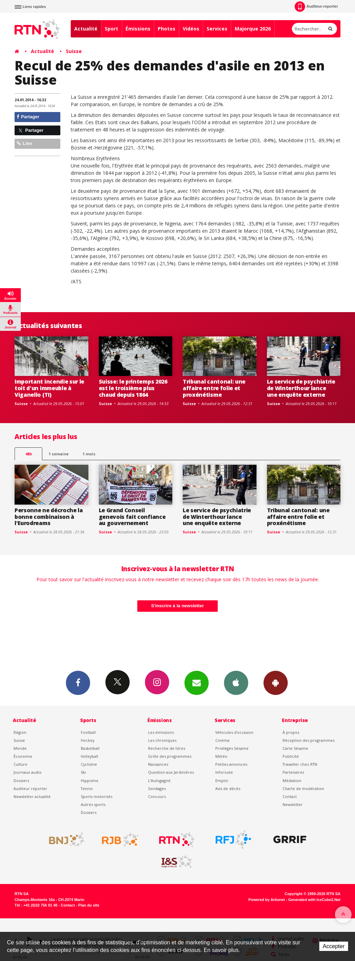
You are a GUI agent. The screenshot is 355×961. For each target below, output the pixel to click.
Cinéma (222, 740)
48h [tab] (28, 453)
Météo (221, 756)
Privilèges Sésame (232, 748)
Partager (28, 116)
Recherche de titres (166, 748)
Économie (23, 756)
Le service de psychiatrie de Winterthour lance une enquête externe (301, 388)
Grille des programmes (169, 756)
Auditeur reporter (30, 788)
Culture (20, 764)
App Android (275, 682)
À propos (291, 732)
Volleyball (89, 756)
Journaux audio (28, 772)
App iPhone (236, 682)
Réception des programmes (309, 740)
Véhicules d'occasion (234, 732)
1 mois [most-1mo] (89, 453)
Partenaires (293, 772)
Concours (157, 796)
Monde (20, 748)
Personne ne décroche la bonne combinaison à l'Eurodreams (49, 516)
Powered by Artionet (267, 900)
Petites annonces (231, 764)
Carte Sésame (295, 748)
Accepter (334, 946)
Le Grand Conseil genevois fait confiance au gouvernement (132, 516)
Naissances (158, 764)
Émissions (137, 28)
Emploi (221, 780)
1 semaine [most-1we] (59, 453)
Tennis (87, 788)
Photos (166, 28)
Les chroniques (162, 740)
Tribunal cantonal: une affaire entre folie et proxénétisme (214, 388)
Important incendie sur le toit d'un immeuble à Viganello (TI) (49, 388)
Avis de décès (227, 788)
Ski (83, 772)
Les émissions (161, 732)
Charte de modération (303, 788)
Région (20, 732)
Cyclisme (89, 764)
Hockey (87, 740)
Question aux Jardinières (171, 772)
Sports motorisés (96, 796)
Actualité (85, 28)
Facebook (78, 682)
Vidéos (191, 28)
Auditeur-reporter (316, 6)
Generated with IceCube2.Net (314, 900)
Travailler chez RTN (300, 764)
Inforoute (224, 772)
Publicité (291, 756)
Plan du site (88, 905)
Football (88, 732)
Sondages (157, 788)
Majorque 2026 (253, 28)
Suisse (74, 51)
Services (217, 28)
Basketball (90, 748)
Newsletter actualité (32, 796)
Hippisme (89, 780)
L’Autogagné (159, 780)
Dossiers (21, 780)
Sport (111, 28)
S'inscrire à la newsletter (177, 605)
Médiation (292, 780)
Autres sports (93, 804)
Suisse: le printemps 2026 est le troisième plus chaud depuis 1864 (133, 388)
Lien (24, 143)
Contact (290, 796)
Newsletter (293, 804)
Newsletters (196, 682)
